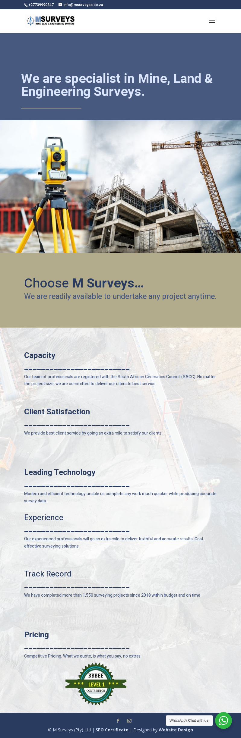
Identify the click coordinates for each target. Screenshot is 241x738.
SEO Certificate (112, 730)
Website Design (176, 730)
